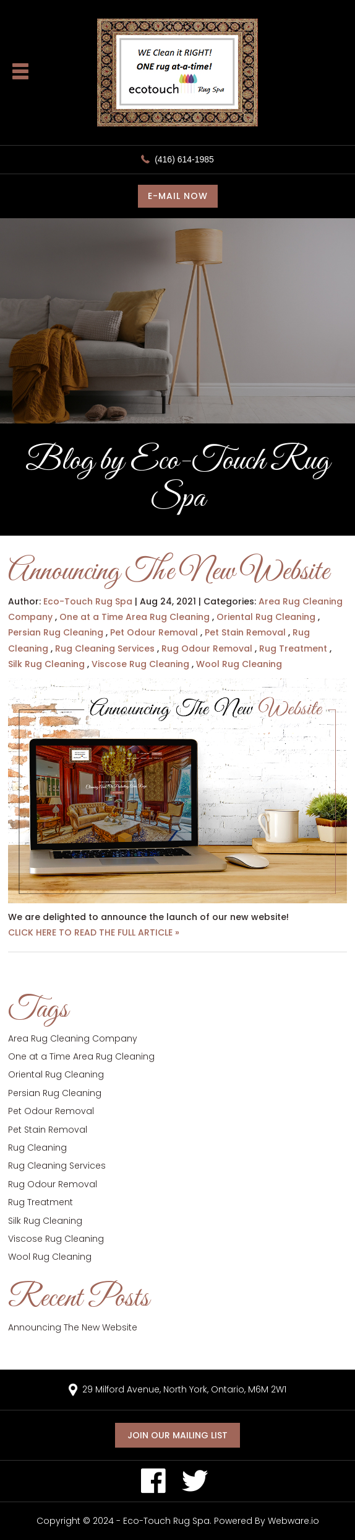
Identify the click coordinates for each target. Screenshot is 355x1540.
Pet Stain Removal (245, 632)
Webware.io (293, 1521)
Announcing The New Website (168, 571)
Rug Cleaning (37, 1147)
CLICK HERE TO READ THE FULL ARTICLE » (93, 932)
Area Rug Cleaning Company (72, 1038)
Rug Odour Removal (206, 648)
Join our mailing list (177, 1435)
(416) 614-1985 (184, 159)
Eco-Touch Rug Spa (166, 1521)
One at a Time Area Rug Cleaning (134, 617)
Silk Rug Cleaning (46, 664)
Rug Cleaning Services (105, 648)
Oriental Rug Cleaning (265, 617)
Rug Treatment (293, 648)
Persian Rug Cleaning (55, 632)
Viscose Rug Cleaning (140, 664)
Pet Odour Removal (154, 632)
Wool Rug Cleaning (239, 664)
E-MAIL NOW (178, 196)
